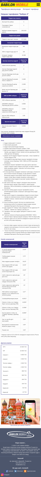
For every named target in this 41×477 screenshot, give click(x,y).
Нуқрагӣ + (14, 379)
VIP (14, 350)
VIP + (14, 347)
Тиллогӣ (14, 375)
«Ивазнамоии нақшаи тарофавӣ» (11, 136)
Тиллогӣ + (14, 371)
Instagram (6, 474)
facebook (10, 471)
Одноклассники (31, 471)
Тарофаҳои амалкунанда (11, 9)
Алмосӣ (14, 359)
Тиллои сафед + (14, 363)
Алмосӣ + (14, 355)
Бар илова (5, 1)
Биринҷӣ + (14, 388)
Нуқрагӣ (14, 384)
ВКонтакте (20, 471)
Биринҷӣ (14, 392)
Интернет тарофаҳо (31, 9)
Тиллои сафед (14, 367)
